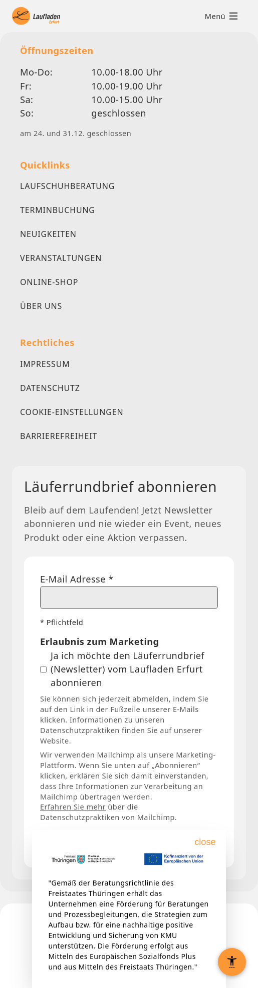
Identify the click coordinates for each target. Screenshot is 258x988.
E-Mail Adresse (77, 579)
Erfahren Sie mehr (73, 807)
